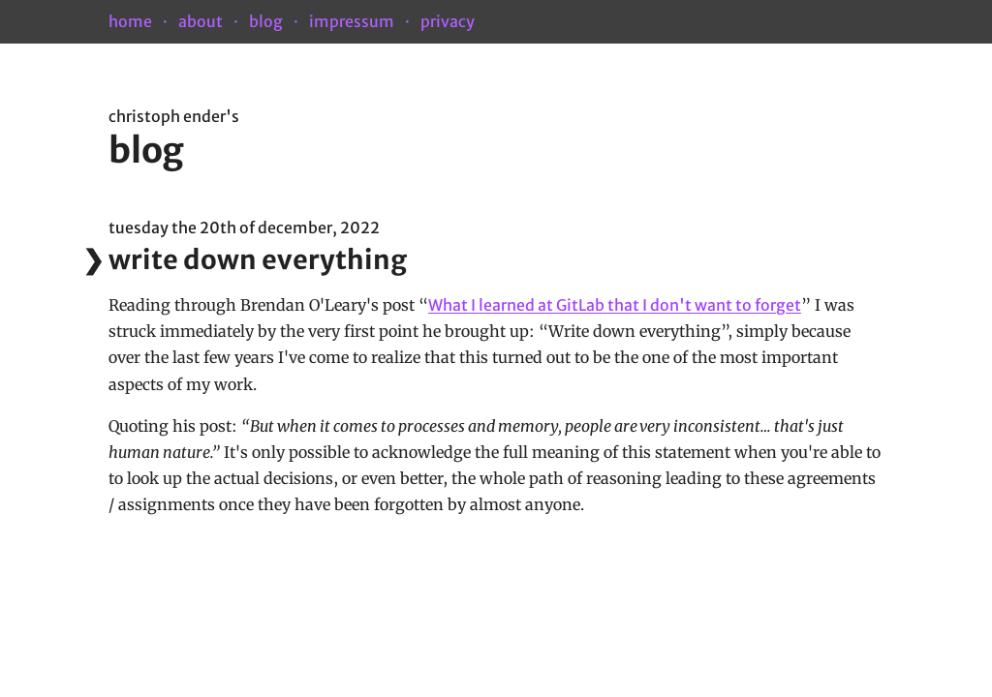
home (130, 21)
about (200, 21)
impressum (351, 21)
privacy (447, 21)
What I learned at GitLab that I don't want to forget (614, 305)
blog (266, 21)
